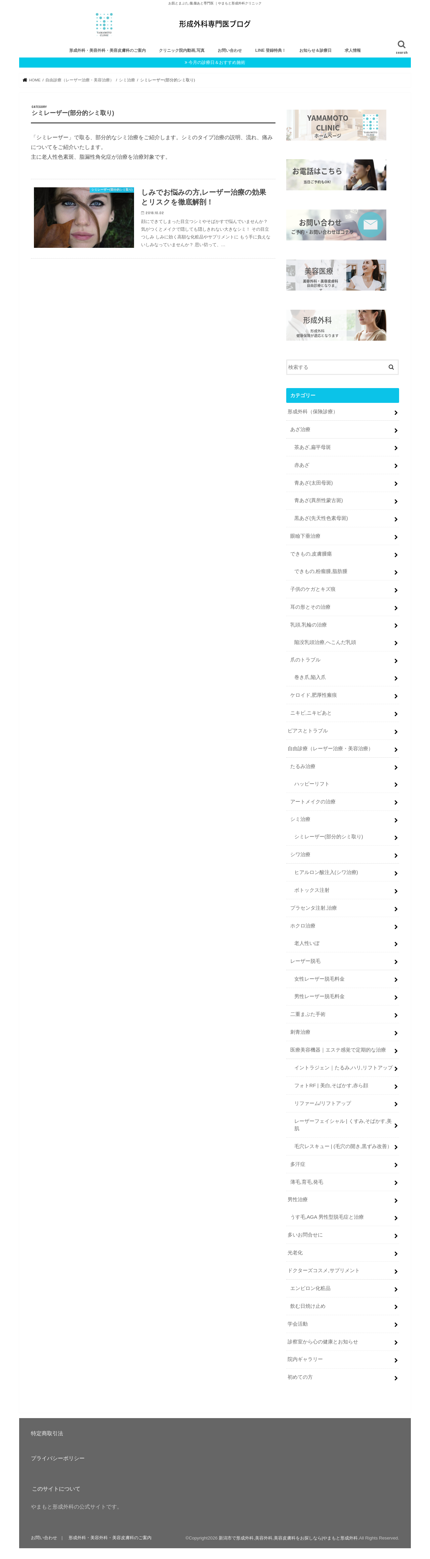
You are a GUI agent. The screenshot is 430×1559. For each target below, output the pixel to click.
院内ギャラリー (305, 1359)
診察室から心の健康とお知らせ (323, 1341)
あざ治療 (300, 428)
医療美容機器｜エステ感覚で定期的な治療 (338, 1049)
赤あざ (301, 464)
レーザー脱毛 (305, 960)
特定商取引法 (47, 1433)
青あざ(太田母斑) (313, 482)
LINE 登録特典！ (270, 50)
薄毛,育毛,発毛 (306, 1181)
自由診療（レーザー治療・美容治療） (330, 748)
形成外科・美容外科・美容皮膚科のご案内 (107, 50)
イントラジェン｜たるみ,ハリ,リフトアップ (343, 1067)
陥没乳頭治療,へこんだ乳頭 (325, 641)
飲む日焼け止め (308, 1305)
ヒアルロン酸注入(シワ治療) (326, 871)
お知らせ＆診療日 (315, 50)
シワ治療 (300, 854)
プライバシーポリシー (58, 1458)
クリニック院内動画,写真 (181, 50)
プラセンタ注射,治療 (313, 907)
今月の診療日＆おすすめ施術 (216, 62)
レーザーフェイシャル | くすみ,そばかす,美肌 (343, 1124)
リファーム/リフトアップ (322, 1102)
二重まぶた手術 (308, 1013)
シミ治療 (300, 819)
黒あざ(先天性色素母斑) (321, 518)
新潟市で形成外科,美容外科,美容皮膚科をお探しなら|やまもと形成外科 (288, 1537)
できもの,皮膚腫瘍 (311, 553)
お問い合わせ (230, 50)
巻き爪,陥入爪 (310, 677)
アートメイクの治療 (313, 801)
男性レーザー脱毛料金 (319, 996)
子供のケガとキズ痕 (313, 588)
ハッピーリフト (312, 783)
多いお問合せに (305, 1234)
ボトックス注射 (312, 889)
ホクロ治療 (302, 925)
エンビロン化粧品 (310, 1287)
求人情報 (353, 50)
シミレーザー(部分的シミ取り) (328, 836)
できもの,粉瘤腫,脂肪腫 (320, 570)
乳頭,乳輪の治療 (308, 624)
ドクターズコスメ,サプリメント (323, 1269)
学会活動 (298, 1323)
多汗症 (297, 1163)
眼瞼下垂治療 (305, 535)
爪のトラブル (305, 659)
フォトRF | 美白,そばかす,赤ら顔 (331, 1085)
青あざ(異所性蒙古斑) (318, 500)
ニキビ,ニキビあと (311, 712)
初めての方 (300, 1376)
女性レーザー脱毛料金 (319, 978)
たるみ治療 (302, 765)
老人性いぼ (306, 942)
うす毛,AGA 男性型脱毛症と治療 (327, 1216)
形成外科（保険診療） (313, 411)
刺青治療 (300, 1031)
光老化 (295, 1252)
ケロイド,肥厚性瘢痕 (313, 694)
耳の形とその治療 (310, 606)
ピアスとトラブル (308, 730)
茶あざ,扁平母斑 (312, 446)
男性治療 (298, 1199)
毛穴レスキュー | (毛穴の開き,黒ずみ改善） (343, 1145)
